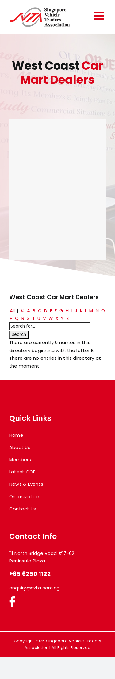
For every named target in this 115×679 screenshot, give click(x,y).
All (12, 310)
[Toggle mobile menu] (100, 16)
